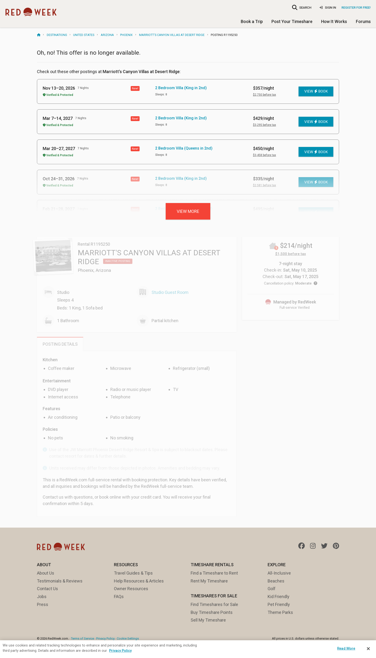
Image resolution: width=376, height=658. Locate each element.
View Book (316, 91)
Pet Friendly (279, 604)
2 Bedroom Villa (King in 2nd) (181, 88)
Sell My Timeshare (208, 620)
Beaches (276, 580)
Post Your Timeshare (291, 21)
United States (83, 35)
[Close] (368, 648)
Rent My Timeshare (209, 580)
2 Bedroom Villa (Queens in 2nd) (183, 148)
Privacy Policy (105, 638)
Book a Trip (252, 21)
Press (42, 604)
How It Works (334, 21)
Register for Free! (356, 7)
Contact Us (47, 588)
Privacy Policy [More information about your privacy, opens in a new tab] (120, 650)
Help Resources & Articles (139, 580)
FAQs (119, 596)
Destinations (57, 35)
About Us (45, 573)
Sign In (327, 7)
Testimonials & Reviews (59, 580)
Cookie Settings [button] (128, 638)
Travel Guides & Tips (133, 573)
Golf (272, 588)
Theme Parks (280, 612)
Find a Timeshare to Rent (214, 573)
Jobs (42, 596)
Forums (363, 21)
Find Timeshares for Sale (214, 604)
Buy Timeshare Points (212, 612)
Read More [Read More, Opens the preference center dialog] (346, 648)
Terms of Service (82, 638)
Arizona (107, 35)
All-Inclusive (279, 573)
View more (188, 211)
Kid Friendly (278, 596)
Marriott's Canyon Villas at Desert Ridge (172, 35)
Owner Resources (131, 588)
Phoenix (126, 35)
